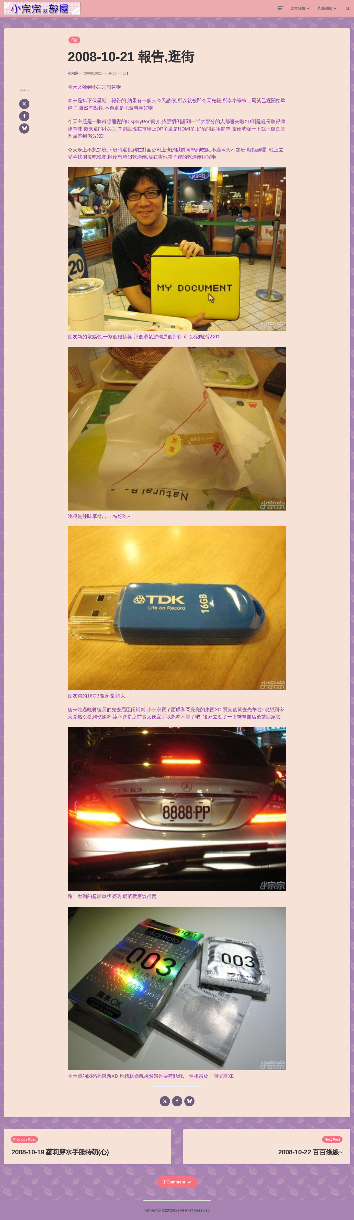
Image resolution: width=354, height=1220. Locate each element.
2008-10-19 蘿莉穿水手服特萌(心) (60, 1152)
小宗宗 (73, 73)
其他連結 (324, 8)
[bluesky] (24, 128)
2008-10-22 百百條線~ (310, 1152)
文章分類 (298, 8)
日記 (74, 40)
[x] (24, 104)
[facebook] (24, 116)
